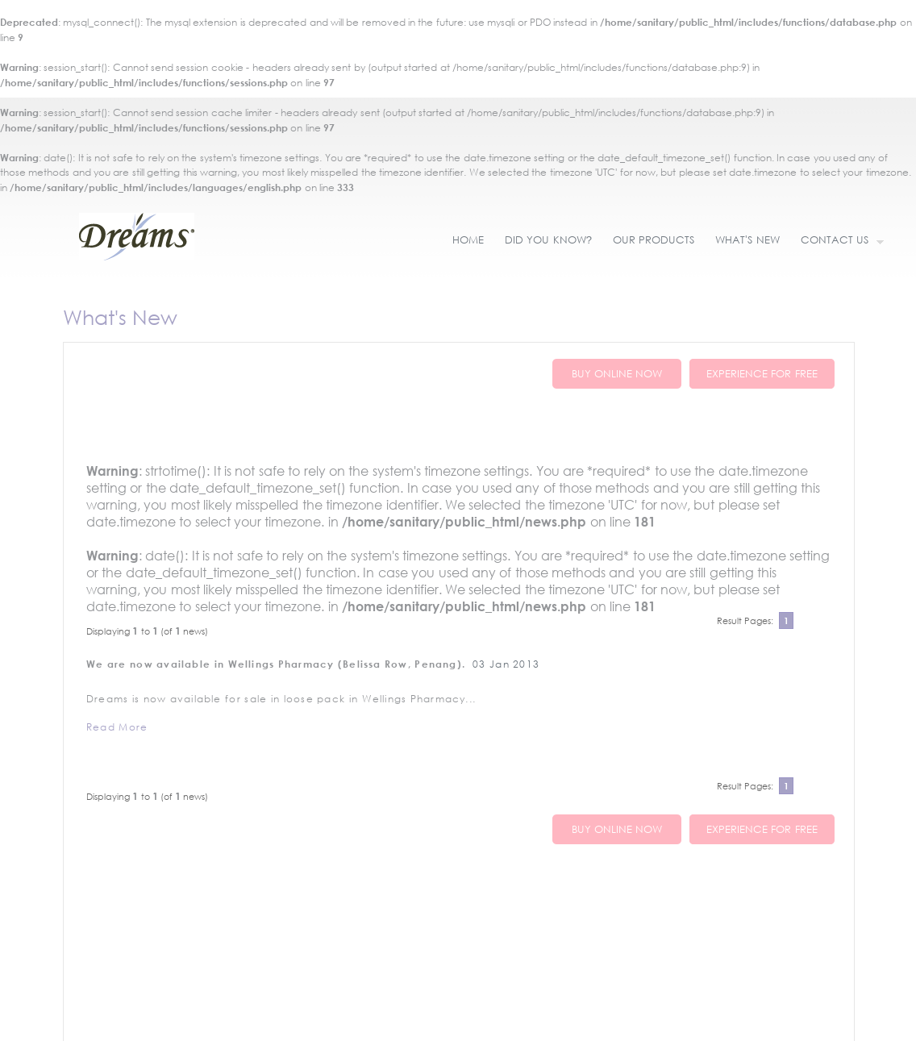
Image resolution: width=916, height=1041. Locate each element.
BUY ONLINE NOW (617, 374)
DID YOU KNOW (548, 240)
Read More (117, 727)
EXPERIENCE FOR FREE (762, 374)
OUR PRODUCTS (653, 240)
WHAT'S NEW (747, 240)
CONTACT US (837, 241)
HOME (468, 240)
